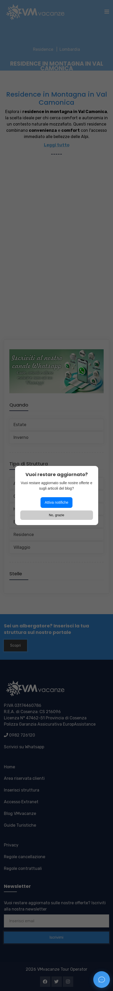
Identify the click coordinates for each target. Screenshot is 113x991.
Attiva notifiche (56, 502)
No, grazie (56, 515)
